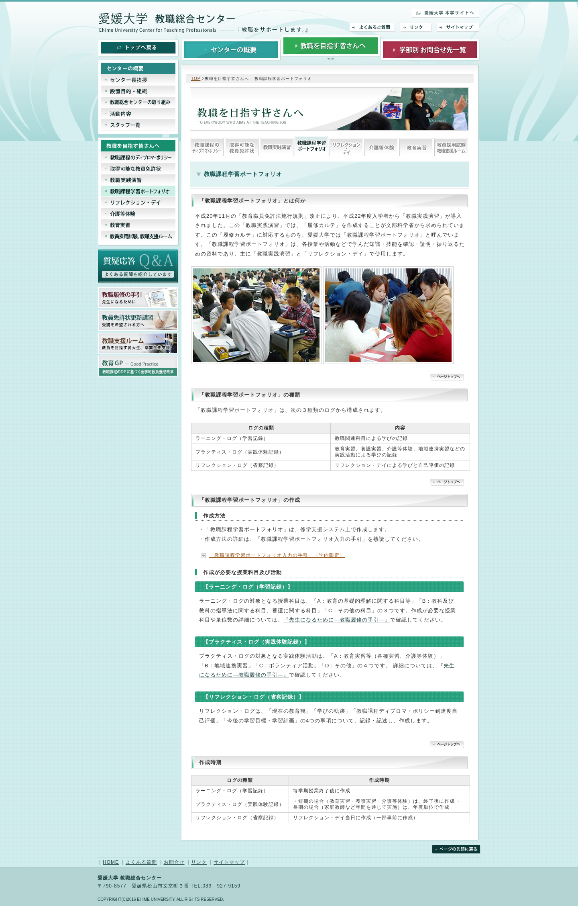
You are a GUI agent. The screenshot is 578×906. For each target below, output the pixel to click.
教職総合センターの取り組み (138, 102)
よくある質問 (141, 862)
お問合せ (174, 862)
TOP (195, 78)
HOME (111, 862)
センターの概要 (231, 49)
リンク (416, 27)
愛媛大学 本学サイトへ (445, 13)
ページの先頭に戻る (456, 849)
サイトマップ (458, 27)
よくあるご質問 (372, 27)
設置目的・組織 (138, 91)
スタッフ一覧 (138, 126)
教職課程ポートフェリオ (311, 146)
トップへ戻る (138, 48)
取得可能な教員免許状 (241, 146)
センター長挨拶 (138, 80)
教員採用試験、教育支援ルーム (451, 146)
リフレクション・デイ (346, 146)
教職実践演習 (276, 146)
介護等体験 (381, 146)
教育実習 (416, 146)
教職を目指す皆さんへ (331, 49)
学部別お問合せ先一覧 (430, 49)
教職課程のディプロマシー (207, 146)
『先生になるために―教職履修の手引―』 (336, 620)
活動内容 (138, 113)
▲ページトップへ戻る (447, 377)
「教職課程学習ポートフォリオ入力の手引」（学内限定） (277, 555)
